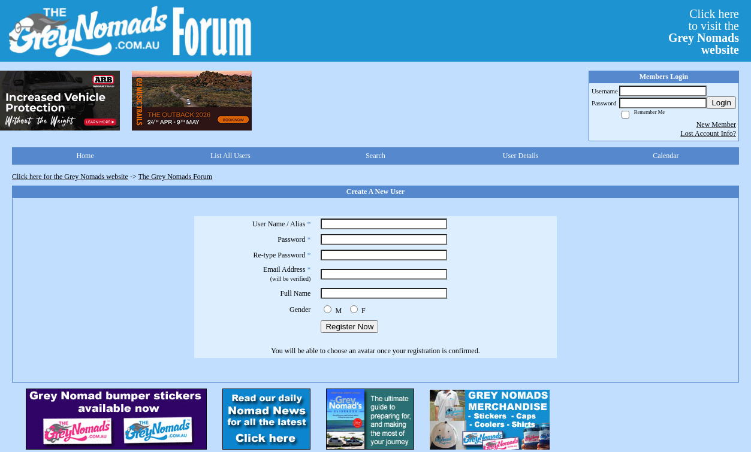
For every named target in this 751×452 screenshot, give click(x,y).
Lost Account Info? (708, 133)
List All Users (230, 155)
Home (85, 155)
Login (721, 102)
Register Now (349, 326)
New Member (716, 124)
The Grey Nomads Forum (175, 176)
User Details (521, 155)
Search (375, 155)
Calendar (665, 155)
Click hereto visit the (703, 31)
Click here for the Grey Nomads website (70, 176)
